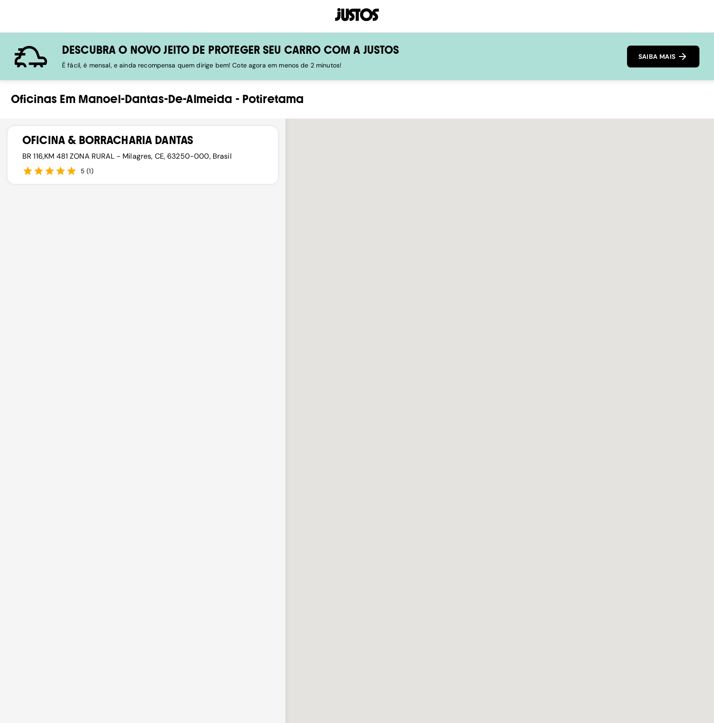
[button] (500, 471)
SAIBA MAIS (663, 56)
